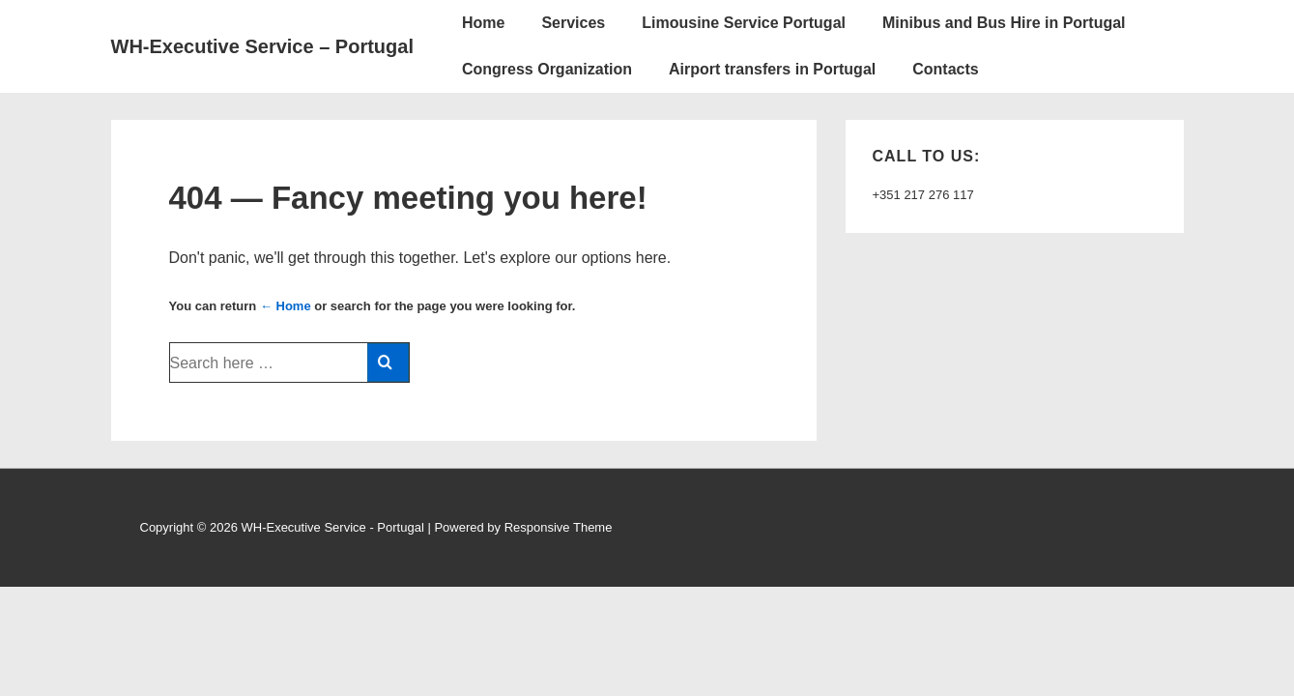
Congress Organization (547, 69)
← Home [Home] (285, 306)
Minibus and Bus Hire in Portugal (1004, 22)
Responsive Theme (558, 527)
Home (483, 22)
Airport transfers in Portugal (772, 69)
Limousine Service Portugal (744, 22)
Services (573, 22)
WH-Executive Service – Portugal (262, 46)
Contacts (945, 69)
